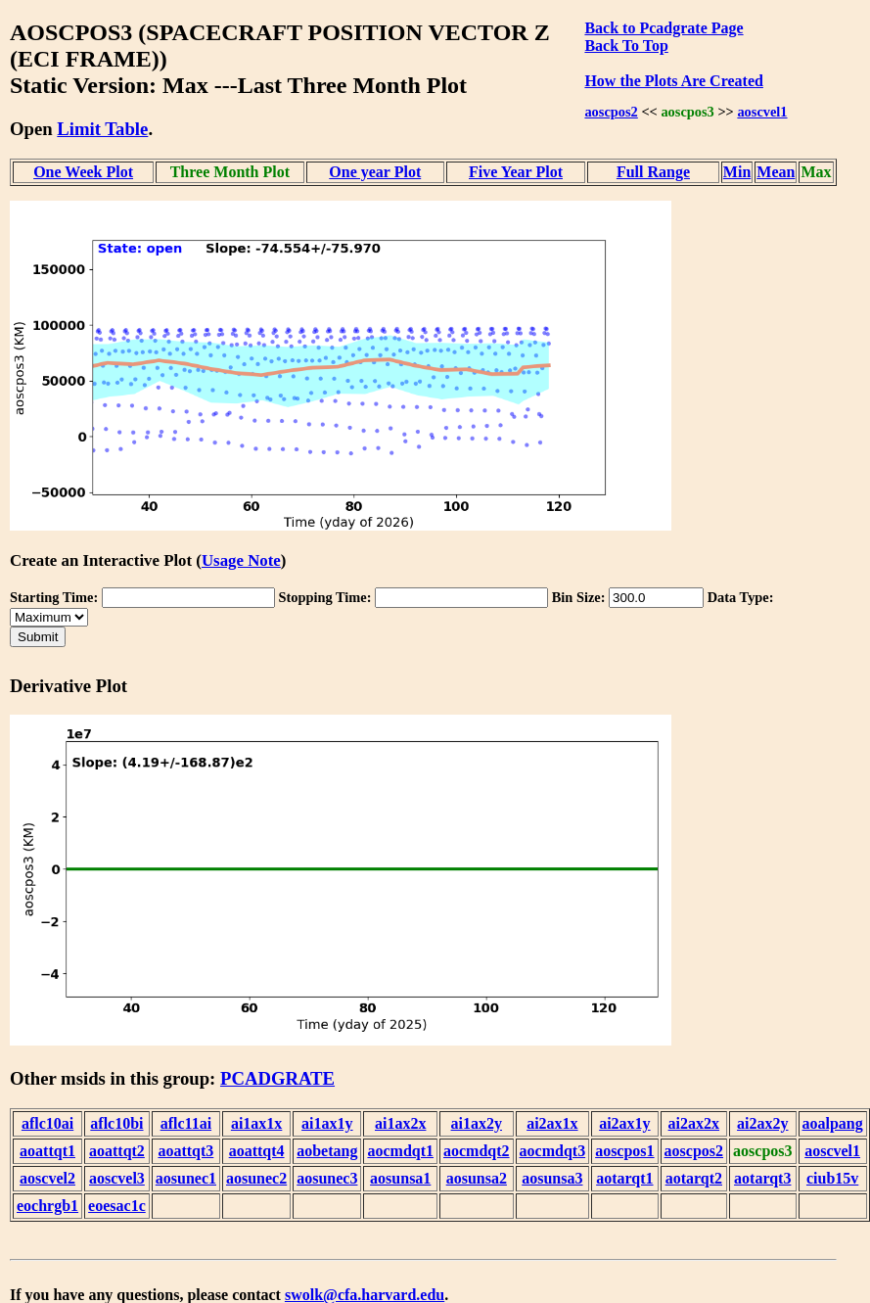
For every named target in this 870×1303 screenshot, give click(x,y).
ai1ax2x (400, 1123)
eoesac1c (117, 1205)
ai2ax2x (693, 1123)
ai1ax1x (256, 1123)
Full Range (653, 171)
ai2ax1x (552, 1123)
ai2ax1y (624, 1123)
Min (737, 171)
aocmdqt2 (476, 1150)
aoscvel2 (47, 1178)
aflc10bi (116, 1123)
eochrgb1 (47, 1205)
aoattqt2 (117, 1150)
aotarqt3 (762, 1178)
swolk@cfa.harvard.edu (364, 1294)
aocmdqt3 (553, 1150)
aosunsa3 (552, 1178)
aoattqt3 (185, 1150)
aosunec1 (186, 1178)
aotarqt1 (624, 1178)
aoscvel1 (762, 111)
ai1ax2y (476, 1123)
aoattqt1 (47, 1150)
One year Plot (375, 171)
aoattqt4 (257, 1150)
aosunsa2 (476, 1178)
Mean (775, 171)
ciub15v (832, 1178)
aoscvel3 (117, 1178)
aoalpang (832, 1123)
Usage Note (241, 560)
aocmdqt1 (400, 1150)
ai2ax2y (762, 1123)
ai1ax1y (326, 1123)
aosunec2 (256, 1178)
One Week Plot (83, 171)
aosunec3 (327, 1178)
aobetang (327, 1150)
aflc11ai (185, 1123)
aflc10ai (47, 1123)
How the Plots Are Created (673, 80)
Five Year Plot (516, 171)
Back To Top (625, 45)
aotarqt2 (693, 1178)
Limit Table (102, 128)
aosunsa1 (400, 1178)
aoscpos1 (624, 1150)
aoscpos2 (610, 111)
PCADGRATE (277, 1078)
